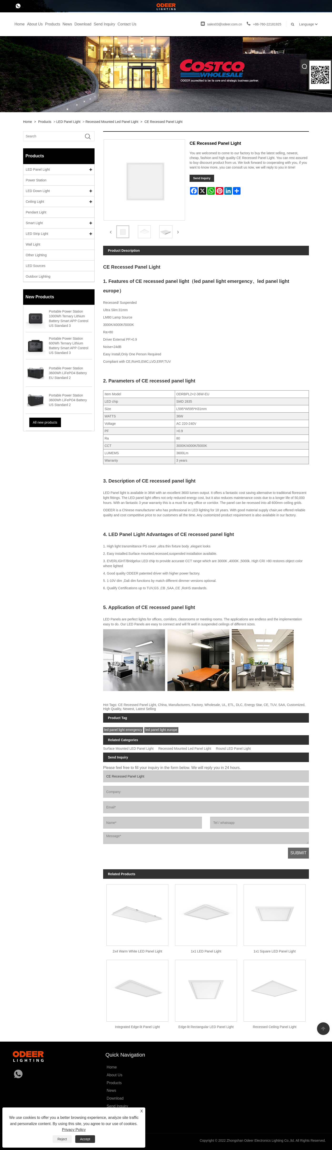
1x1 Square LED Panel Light (275, 951)
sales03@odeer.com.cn (221, 24)
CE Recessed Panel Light (164, 122)
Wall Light (33, 244)
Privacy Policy (74, 1130)
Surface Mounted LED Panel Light (128, 748)
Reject (62, 1139)
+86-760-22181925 (264, 24)
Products (52, 24)
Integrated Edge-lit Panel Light (137, 1027)
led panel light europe (161, 730)
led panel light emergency (123, 730)
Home (20, 24)
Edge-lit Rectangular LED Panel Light (206, 1027)
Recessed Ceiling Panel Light (275, 1027)
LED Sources (35, 266)
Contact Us (126, 24)
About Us (35, 24)
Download (82, 24)
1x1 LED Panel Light (206, 951)
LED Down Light (38, 191)
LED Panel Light (68, 122)
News (67, 24)
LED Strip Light (37, 234)
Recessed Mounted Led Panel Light (112, 122)
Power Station (36, 180)
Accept (85, 1139)
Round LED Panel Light (233, 748)
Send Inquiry (104, 24)
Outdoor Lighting (38, 276)
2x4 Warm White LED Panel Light (137, 951)
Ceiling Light (35, 201)
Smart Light (34, 223)
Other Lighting (36, 255)
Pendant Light (36, 212)
